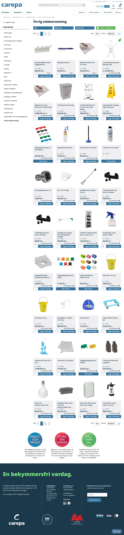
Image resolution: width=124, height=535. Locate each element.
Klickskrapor (7, 61)
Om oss (119, 12)
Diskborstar (7, 37)
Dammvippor (8, 33)
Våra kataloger (51, 490)
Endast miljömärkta (105, 28)
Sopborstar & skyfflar (10, 85)
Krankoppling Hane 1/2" (43, 190)
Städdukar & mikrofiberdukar (13, 93)
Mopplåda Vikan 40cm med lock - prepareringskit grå (65, 405)
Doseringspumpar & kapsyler (13, 41)
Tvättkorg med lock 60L (65, 105)
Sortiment (6, 12)
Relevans (111, 34)
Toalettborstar (8, 109)
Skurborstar (7, 81)
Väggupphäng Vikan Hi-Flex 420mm (43, 149)
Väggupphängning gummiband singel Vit (42, 276)
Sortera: (103, 33)
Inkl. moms (100, 6)
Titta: (92, 33)
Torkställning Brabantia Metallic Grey (111, 63)
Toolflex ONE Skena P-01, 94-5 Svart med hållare (87, 107)
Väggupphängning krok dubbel (88, 361)
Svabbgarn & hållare (10, 97)
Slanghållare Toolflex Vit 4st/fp (64, 319)
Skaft (5, 77)
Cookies (49, 500)
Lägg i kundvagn (45, 76)
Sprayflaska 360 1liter (64, 148)
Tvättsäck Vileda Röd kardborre (110, 361)
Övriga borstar (8, 113)
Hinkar (6, 57)
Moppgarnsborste (63, 62)
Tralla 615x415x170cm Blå (110, 319)
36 (97, 34)
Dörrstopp (7, 45)
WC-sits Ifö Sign (63, 190)
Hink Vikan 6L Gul (41, 318)
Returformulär (50, 498)
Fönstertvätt (8, 49)
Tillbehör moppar (9, 105)
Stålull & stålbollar (9, 89)
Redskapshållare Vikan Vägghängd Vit (43, 63)
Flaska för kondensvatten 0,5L (42, 404)
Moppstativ (7, 73)
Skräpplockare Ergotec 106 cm (88, 191)
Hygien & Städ (10, 22)
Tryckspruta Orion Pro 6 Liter (43, 361)
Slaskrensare (84, 318)
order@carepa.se (101, 1)
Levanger (7, 65)
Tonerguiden (50, 487)
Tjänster (82, 12)
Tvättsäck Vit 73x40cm (65, 360)
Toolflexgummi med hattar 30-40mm (110, 191)
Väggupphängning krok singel (65, 276)
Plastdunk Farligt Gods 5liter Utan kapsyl (88, 404)
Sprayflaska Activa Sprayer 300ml (109, 234)
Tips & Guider (95, 12)
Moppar (6, 69)
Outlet (29, 12)
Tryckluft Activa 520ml (111, 148)
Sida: (34, 33)
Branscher (19, 12)
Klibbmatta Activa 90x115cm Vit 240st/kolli (43, 106)
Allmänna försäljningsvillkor (51, 493)
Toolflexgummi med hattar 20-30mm (42, 234)
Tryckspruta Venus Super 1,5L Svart (109, 404)
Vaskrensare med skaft (88, 148)
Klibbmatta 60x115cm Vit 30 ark (87, 63)
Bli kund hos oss (51, 496)
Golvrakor (7, 53)
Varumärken (108, 12)
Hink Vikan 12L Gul (109, 275)
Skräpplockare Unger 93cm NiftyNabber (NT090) (64, 235)
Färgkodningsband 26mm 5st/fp (86, 276)
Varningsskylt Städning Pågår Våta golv (111, 106)
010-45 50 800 (117, 1)
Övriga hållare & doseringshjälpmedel (15, 117)
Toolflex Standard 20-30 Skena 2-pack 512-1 (88, 234)
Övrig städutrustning (11, 121)
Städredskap (8, 27)
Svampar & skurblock (10, 101)
